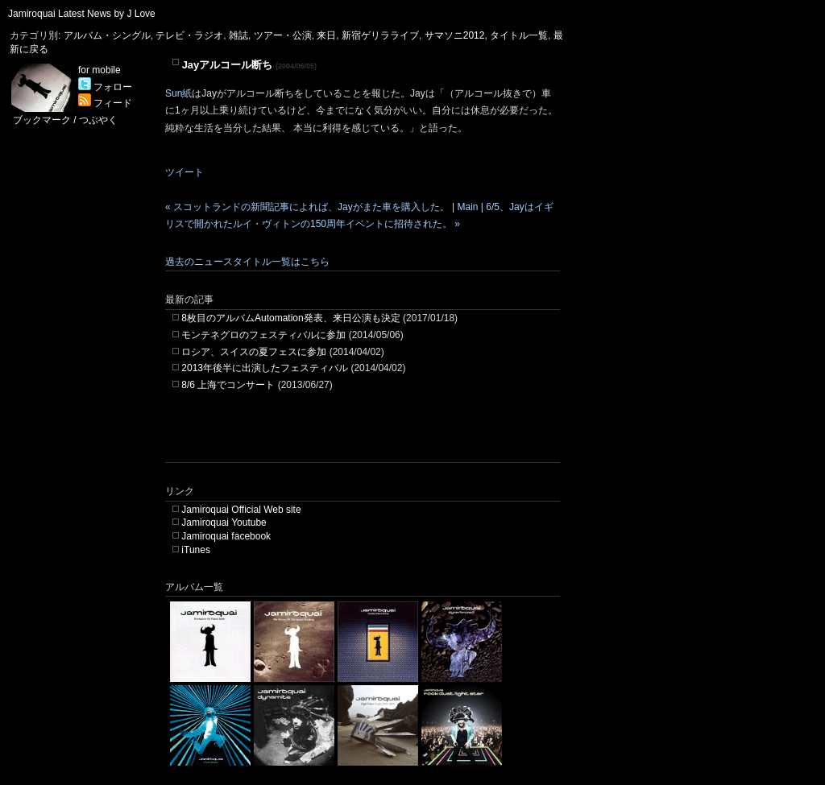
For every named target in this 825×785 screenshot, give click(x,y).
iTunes (195, 550)
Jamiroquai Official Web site (241, 509)
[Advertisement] (353, 438)
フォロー (105, 87)
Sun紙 (178, 93)
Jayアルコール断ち (227, 65)
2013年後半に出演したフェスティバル (264, 368)
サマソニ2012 (455, 35)
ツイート (184, 172)
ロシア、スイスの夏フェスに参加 (253, 351)
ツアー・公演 (283, 35)
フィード (105, 103)
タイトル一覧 (519, 35)
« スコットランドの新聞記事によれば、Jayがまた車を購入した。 (307, 207)
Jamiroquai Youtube (223, 522)
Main (467, 207)
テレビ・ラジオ (189, 35)
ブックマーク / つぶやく (65, 120)
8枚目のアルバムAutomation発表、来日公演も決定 (290, 318)
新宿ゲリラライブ (380, 35)
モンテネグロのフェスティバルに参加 (263, 335)
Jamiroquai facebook (226, 536)
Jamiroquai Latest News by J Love (81, 13)
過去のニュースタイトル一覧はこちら (247, 261)
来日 (326, 35)
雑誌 (238, 35)
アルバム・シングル (107, 35)
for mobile (99, 70)
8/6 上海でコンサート (228, 384)
